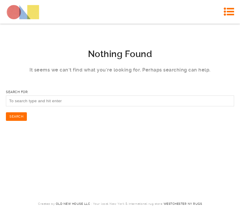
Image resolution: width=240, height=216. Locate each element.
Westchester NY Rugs (183, 203)
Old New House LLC (73, 203)
